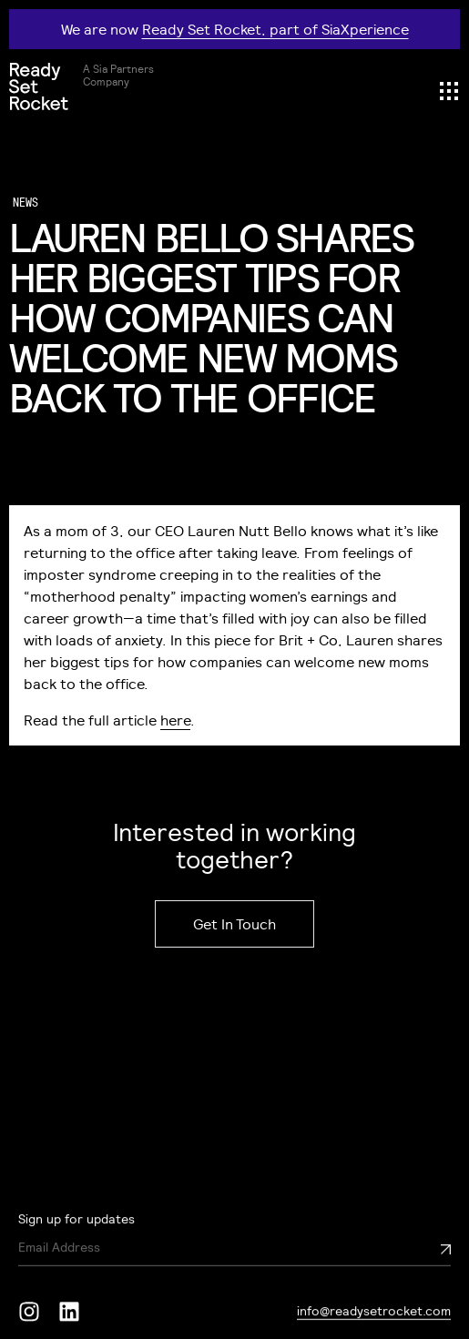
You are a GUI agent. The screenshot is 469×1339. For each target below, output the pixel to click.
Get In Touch (234, 924)
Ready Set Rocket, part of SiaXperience (275, 29)
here (175, 720)
